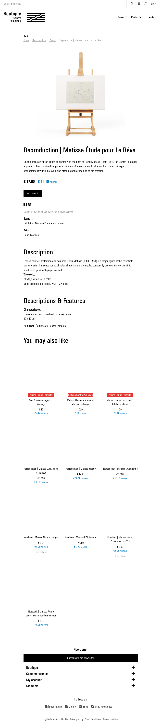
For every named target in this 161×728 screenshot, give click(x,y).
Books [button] (120, 17)
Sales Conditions (93, 719)
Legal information (50, 719)
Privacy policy (76, 719)
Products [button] (136, 17)
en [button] (152, 3)
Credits (64, 719)
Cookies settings (111, 719)
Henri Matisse (31, 235)
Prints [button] (151, 17)
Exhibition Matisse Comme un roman (44, 223)
